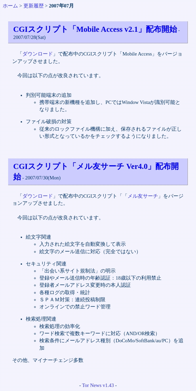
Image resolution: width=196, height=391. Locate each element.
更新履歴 (33, 5)
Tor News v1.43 (98, 385)
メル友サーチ (143, 196)
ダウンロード (37, 54)
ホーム (10, 5)
